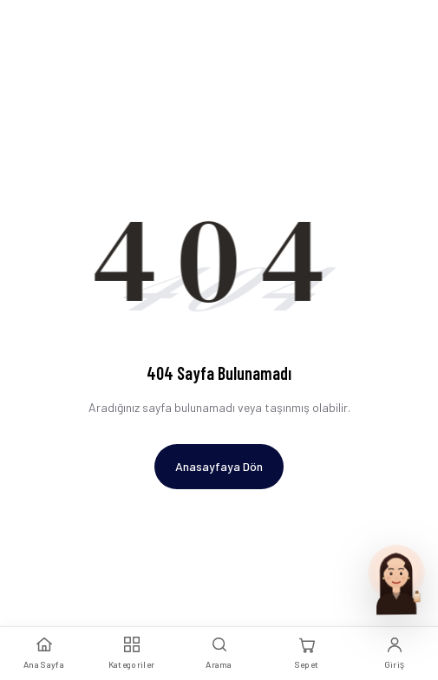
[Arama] (219, 653)
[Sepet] (306, 653)
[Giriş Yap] (394, 653)
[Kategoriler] (131, 653)
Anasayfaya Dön (219, 466)
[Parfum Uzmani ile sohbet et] (396, 578)
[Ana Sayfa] (44, 653)
